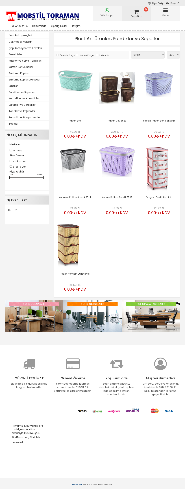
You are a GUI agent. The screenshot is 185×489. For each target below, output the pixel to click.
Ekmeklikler (15, 54)
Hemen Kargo (86, 55)
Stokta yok (19, 167)
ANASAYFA (20, 26)
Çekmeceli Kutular (20, 42)
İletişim (76, 26)
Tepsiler (13, 123)
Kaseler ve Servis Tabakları (25, 60)
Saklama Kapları (19, 73)
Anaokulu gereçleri (20, 35)
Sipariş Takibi (59, 26)
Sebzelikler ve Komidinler (24, 98)
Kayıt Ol (173, 3)
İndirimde (104, 55)
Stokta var (19, 161)
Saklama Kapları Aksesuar (24, 79)
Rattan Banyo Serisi (21, 67)
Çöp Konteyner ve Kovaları (25, 48)
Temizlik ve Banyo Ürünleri (25, 117)
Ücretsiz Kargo (67, 55)
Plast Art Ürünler (92, 38)
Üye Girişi (156, 3)
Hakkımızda (39, 26)
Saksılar (13, 86)
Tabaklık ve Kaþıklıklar (22, 111)
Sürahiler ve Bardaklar (22, 105)
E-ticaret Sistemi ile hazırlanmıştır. (92, 484)
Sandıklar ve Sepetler (22, 92)
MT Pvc (17, 150)
